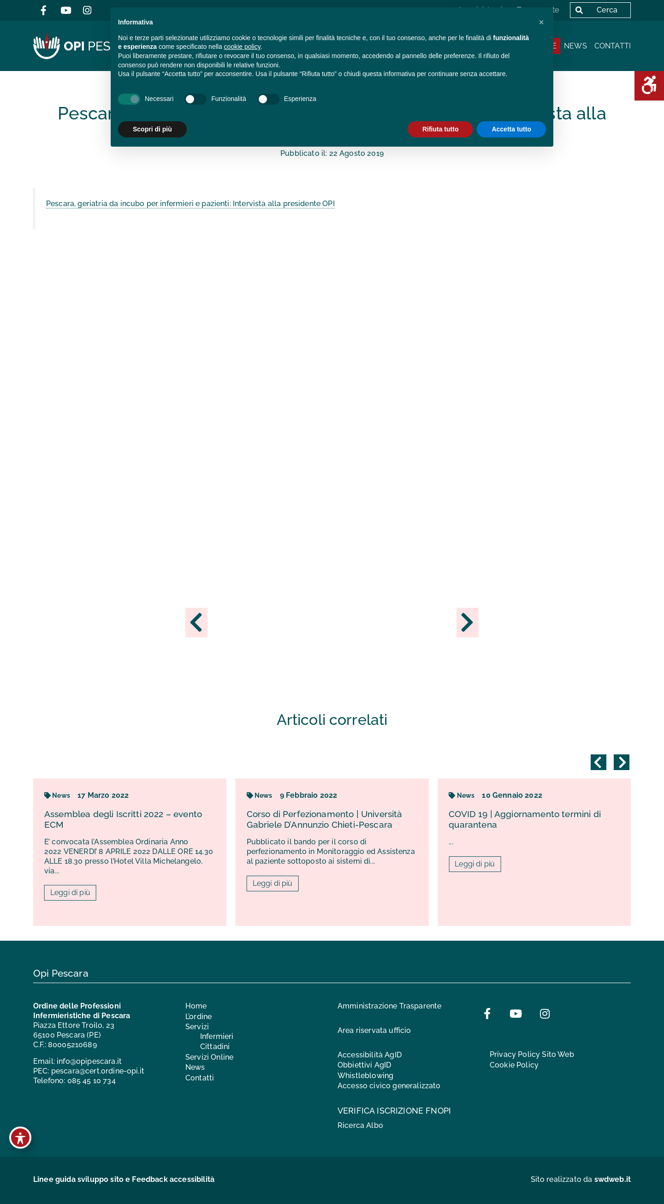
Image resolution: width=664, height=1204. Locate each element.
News (575, 46)
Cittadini (215, 1046)
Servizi (197, 1026)
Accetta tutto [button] (511, 129)
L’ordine (198, 1016)
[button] (541, 22)
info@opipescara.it (89, 1061)
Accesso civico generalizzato (389, 1085)
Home (196, 1006)
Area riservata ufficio (374, 1030)
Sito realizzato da (581, 1179)
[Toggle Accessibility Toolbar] (20, 1138)
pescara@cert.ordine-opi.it (97, 1071)
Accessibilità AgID (370, 1054)
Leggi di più (70, 893)
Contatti (612, 46)
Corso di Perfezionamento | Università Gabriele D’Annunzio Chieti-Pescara (325, 819)
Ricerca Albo (360, 1125)
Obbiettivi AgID (364, 1065)
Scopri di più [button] (152, 129)
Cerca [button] (594, 10)
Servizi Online (209, 1057)
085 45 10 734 (91, 1080)
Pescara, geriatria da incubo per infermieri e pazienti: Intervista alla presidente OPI (190, 203)
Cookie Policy (514, 1065)
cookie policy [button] (242, 46)
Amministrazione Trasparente (389, 1006)
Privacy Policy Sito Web (532, 1054)
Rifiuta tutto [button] (440, 129)
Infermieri (217, 1036)
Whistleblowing (365, 1075)
